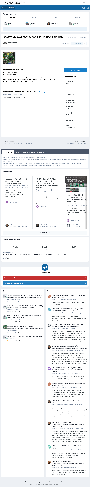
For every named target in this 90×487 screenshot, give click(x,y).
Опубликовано (69, 299)
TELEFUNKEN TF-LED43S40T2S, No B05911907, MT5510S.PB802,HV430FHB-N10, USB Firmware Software (67, 370)
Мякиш (58, 373)
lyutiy (57, 467)
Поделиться (64, 43)
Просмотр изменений (46, 92)
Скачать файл (75, 70)
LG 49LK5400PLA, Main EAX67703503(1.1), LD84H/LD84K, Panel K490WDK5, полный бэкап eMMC (47, 183)
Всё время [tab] (78, 17)
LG (56, 190)
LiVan (9, 23)
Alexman (58, 313)
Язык (21, 482)
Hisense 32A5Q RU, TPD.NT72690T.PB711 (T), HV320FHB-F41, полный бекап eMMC (78, 198)
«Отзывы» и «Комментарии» (14, 283)
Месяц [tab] (34, 17)
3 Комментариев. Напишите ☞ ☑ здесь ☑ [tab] (30, 152)
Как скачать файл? (10, 278)
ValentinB (32, 23)
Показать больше (45, 29)
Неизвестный (15, 299)
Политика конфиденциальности (36, 482)
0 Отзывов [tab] (8, 152)
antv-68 (58, 387)
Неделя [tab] (12, 17)
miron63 (75, 23)
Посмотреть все (45, 232)
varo (57, 299)
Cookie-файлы (66, 482)
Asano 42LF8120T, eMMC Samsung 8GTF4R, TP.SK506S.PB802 (16, 181)
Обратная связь (54, 482)
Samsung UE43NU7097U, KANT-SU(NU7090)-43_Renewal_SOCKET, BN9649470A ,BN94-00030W (68, 424)
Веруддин (8, 185)
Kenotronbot (55, 23)
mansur (58, 450)
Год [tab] (56, 17)
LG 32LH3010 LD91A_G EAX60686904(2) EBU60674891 (24, 336)
